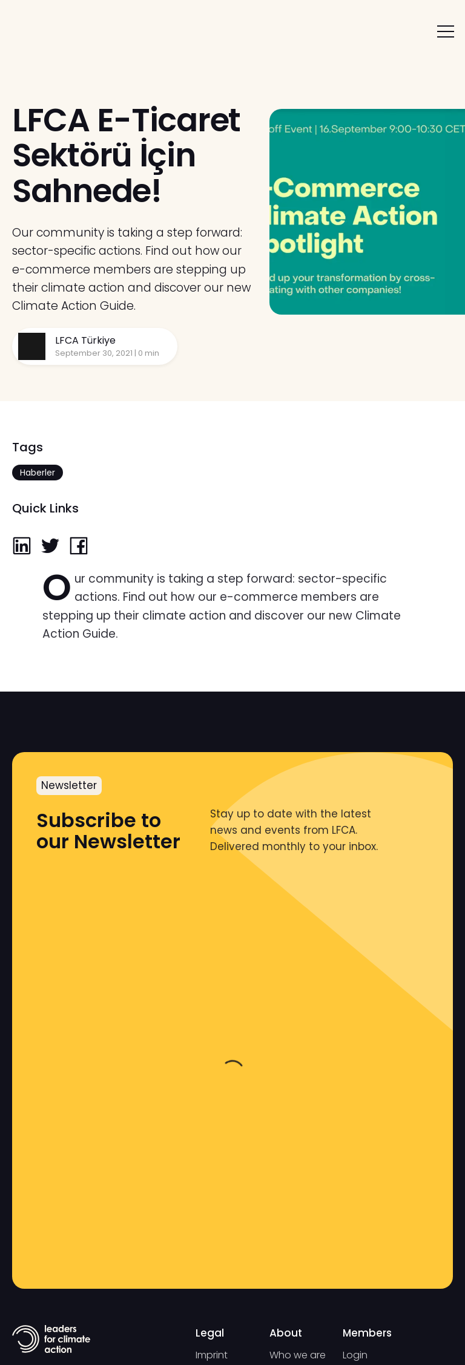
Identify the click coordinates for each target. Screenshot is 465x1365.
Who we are (297, 1355)
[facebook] (78, 547)
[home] (50, 31)
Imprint (212, 1355)
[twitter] (50, 547)
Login (355, 1355)
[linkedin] (21, 547)
